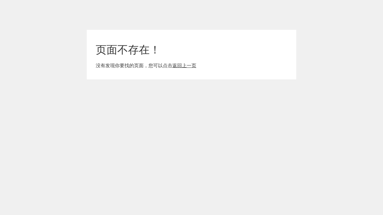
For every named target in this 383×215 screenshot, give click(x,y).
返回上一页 (184, 65)
